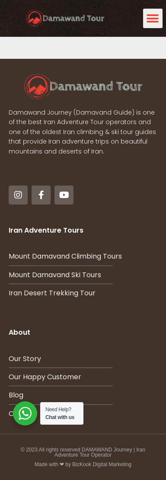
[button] (153, 18)
